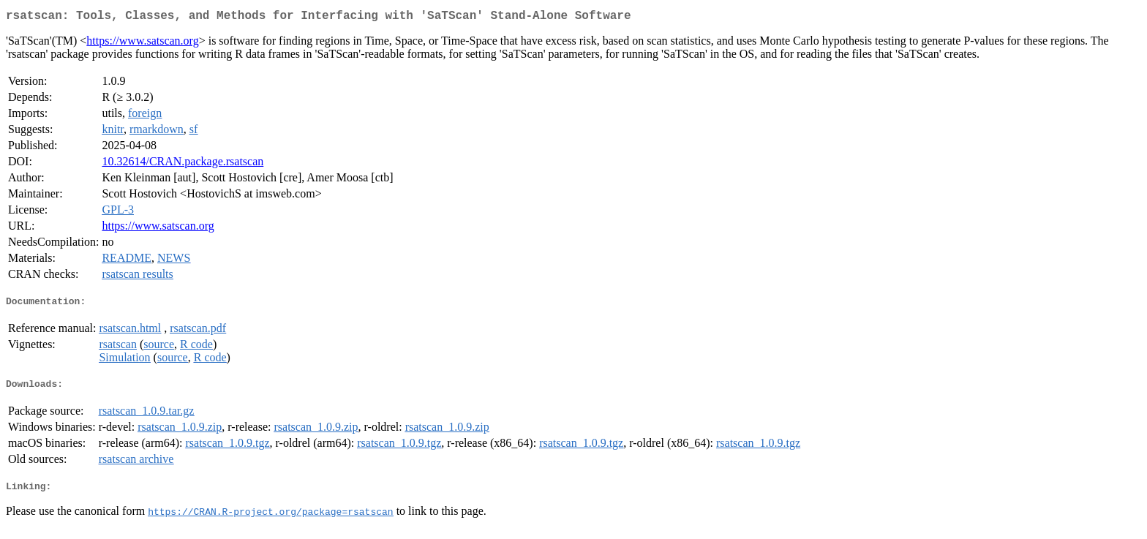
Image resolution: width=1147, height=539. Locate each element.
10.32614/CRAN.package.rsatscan (182, 164)
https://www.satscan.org (142, 43)
